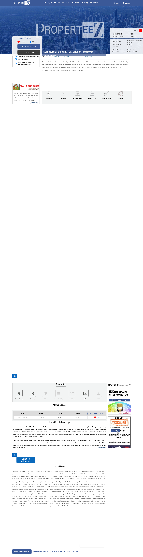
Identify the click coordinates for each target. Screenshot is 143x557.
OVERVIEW (45, 56)
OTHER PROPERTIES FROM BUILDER (65, 551)
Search (95, 2)
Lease (67, 2)
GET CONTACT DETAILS (96, 413)
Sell (58, 2)
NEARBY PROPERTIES (40, 551)
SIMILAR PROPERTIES (21, 551)
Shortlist (22, 42)
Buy (48, 2)
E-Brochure (34, 42)
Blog (86, 2)
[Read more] (34, 103)
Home (76, 2)
